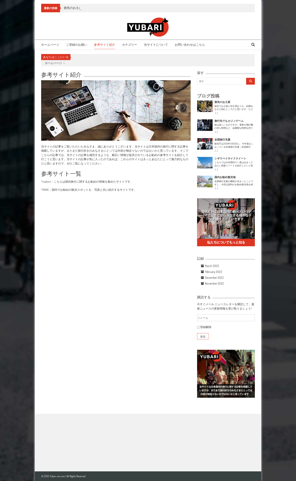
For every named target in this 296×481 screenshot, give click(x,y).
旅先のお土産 (73, 8)
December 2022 (214, 277)
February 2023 (213, 272)
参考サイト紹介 (104, 44)
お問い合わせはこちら (190, 44)
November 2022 (214, 283)
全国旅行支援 (222, 139)
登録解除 (204, 327)
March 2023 (212, 266)
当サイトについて (156, 44)
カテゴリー (129, 44)
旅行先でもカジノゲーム (229, 120)
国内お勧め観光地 (225, 177)
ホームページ (50, 44)
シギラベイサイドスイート (230, 158)
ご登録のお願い (76, 44)
